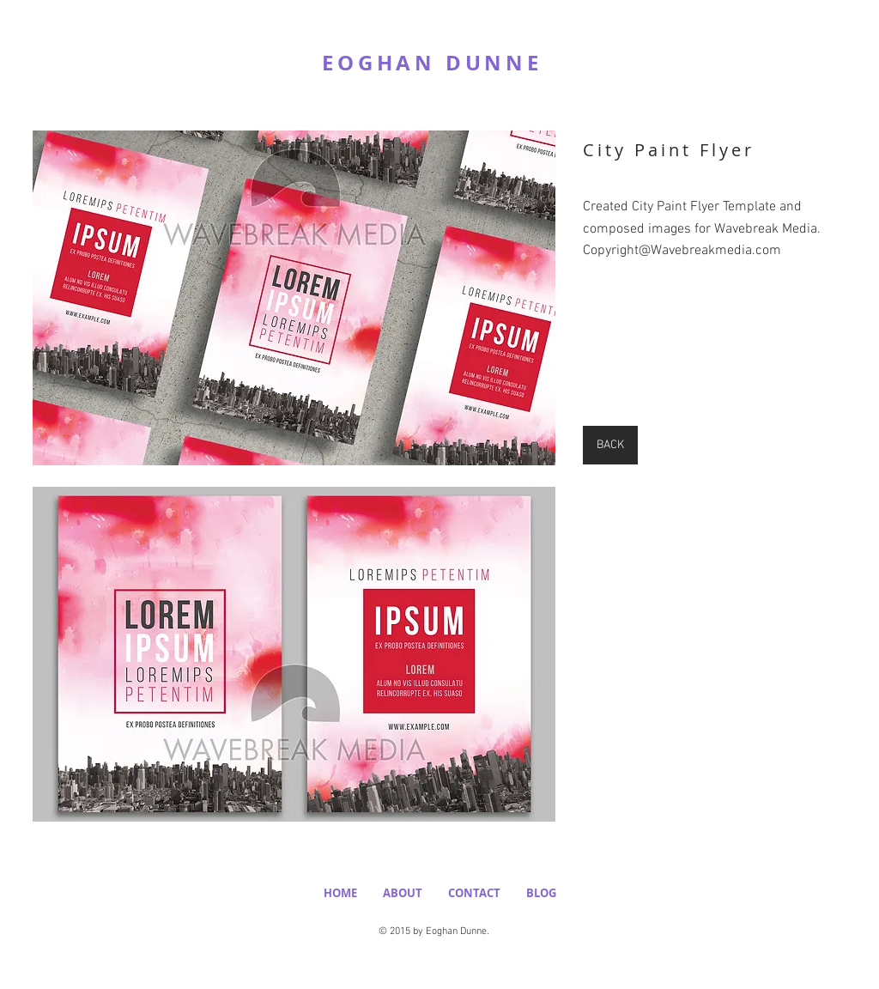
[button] (294, 297)
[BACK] (610, 445)
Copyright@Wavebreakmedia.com (682, 250)
